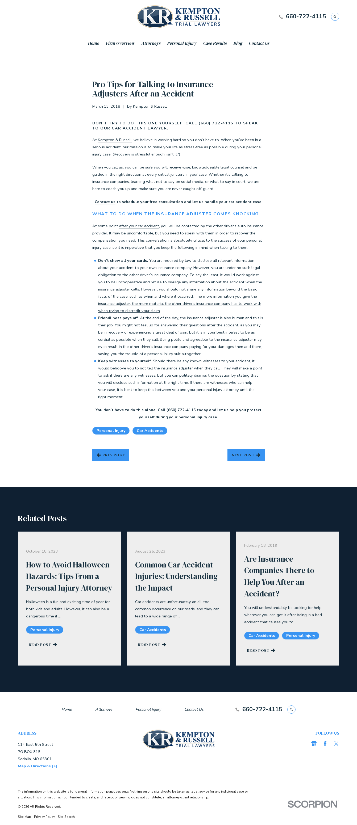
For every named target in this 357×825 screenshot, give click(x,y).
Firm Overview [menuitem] (120, 43)
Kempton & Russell (115, 139)
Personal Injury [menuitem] (181, 43)
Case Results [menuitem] (215, 43)
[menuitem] (24, 817)
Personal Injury (111, 430)
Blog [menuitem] (237, 43)
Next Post (246, 455)
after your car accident (139, 226)
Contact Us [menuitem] (259, 43)
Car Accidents (150, 430)
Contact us (105, 201)
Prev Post (111, 455)
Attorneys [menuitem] (150, 43)
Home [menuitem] (93, 43)
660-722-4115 (306, 17)
